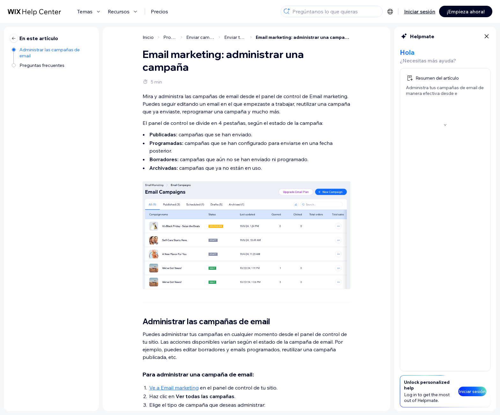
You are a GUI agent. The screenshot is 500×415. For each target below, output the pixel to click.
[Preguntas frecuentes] (52, 64)
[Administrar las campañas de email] (52, 52)
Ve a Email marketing (174, 387)
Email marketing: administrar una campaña (303, 37)
